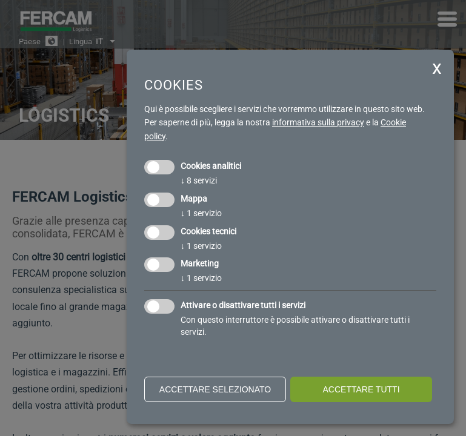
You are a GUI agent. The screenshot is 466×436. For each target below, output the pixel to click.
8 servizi (199, 180)
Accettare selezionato (215, 389)
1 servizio (201, 213)
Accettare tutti (360, 389)
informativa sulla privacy (318, 122)
